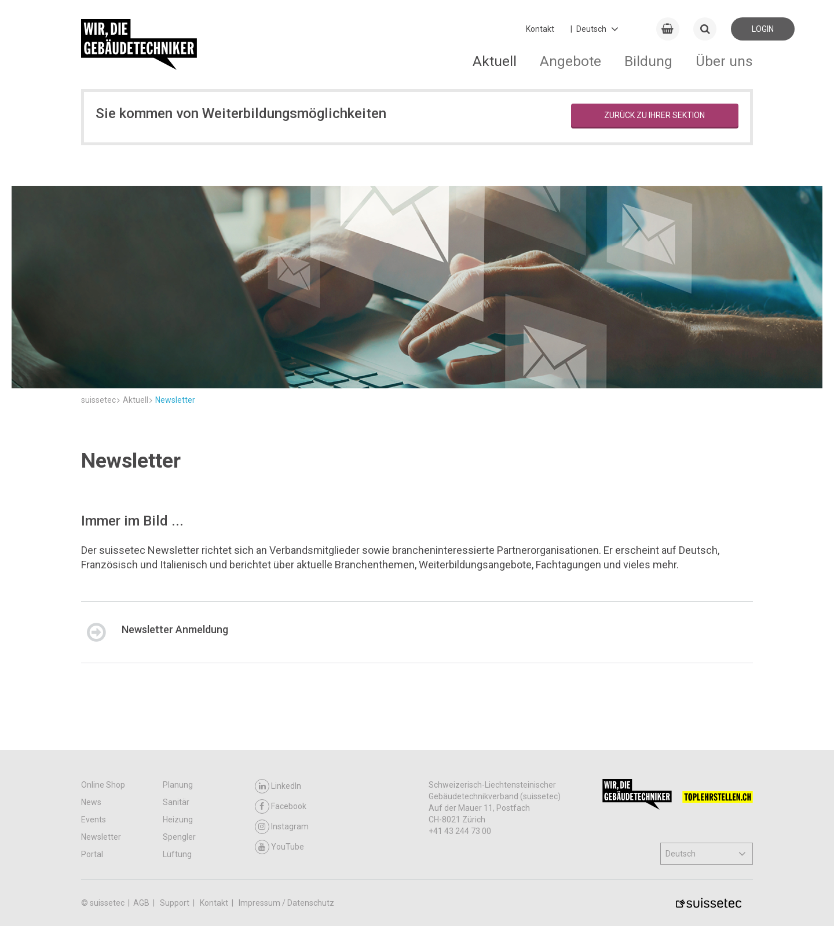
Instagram (282, 827)
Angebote (570, 61)
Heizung (178, 819)
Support (175, 902)
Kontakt (540, 29)
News (91, 802)
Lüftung (177, 854)
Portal (92, 854)
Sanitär (176, 802)
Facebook (280, 806)
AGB (142, 902)
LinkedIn (278, 786)
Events (93, 819)
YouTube (279, 847)
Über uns (724, 61)
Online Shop (103, 784)
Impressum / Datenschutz (286, 902)
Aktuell (495, 61)
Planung (178, 784)
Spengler (179, 837)
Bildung (648, 61)
